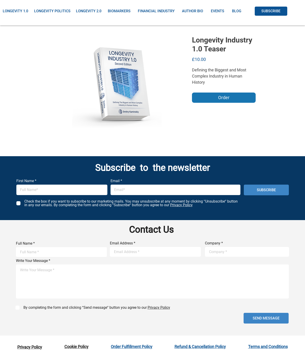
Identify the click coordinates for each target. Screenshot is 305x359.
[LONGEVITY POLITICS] (52, 11)
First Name (25, 181)
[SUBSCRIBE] (271, 11)
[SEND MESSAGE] (266, 318)
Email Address (121, 243)
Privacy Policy (29, 347)
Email (115, 181)
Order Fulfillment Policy (131, 346)
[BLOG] (236, 11)
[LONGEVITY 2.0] (89, 11)
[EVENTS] (217, 11)
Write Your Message (32, 261)
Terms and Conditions (268, 346)
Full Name (24, 243)
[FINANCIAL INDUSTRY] (156, 11)
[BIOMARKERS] (119, 11)
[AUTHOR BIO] (192, 11)
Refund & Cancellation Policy (200, 346)
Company (212, 243)
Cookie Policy (76, 346)
